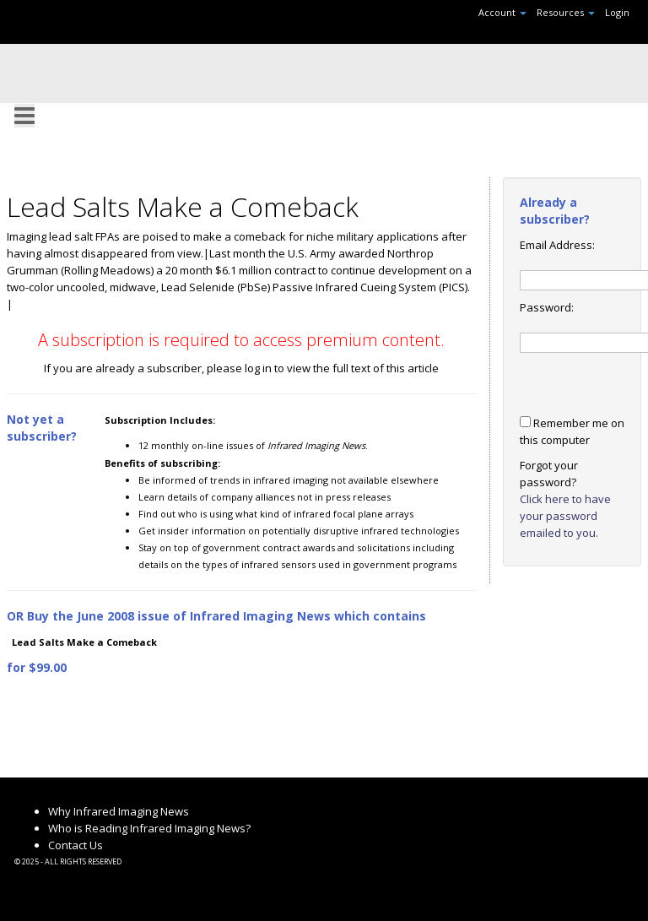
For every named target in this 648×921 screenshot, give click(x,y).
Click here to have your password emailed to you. (565, 515)
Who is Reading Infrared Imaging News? (149, 828)
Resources (566, 12)
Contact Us (75, 845)
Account (502, 12)
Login (617, 12)
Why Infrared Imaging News (118, 811)
